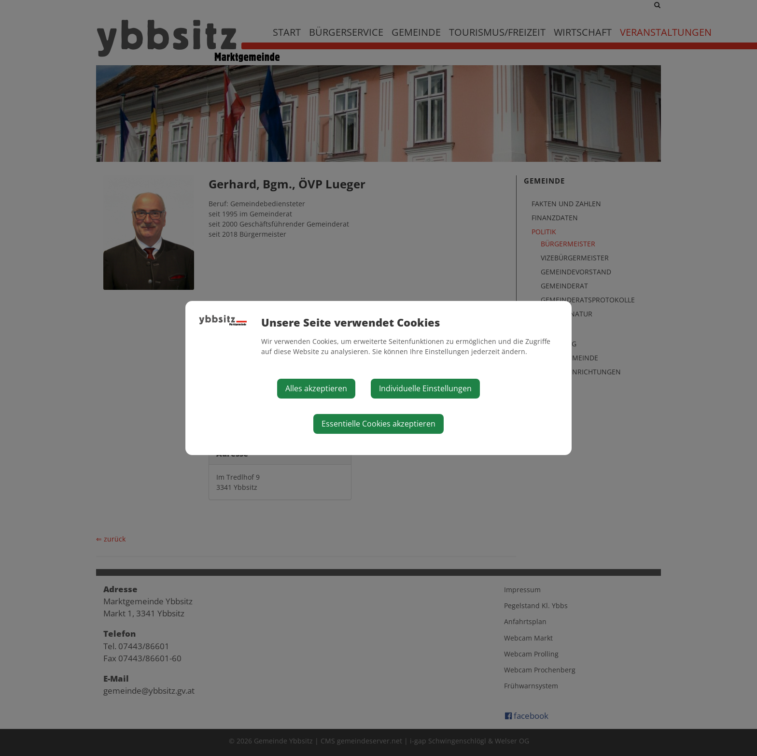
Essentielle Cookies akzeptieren (378, 423)
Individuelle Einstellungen (425, 388)
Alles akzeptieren (316, 388)
